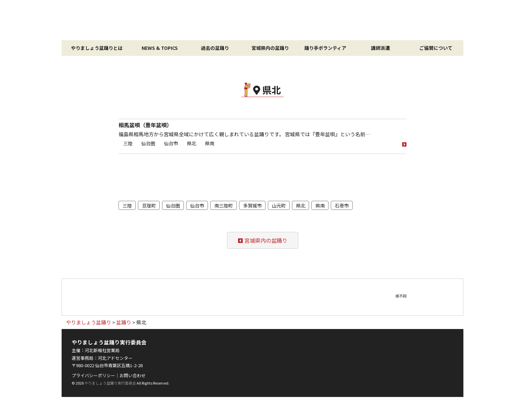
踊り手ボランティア (325, 48)
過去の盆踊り (215, 48)
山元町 (279, 205)
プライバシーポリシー (93, 375)
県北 (191, 143)
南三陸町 (223, 205)
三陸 (128, 143)
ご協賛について (435, 48)
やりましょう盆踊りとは (97, 48)
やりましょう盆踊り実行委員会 (110, 383)
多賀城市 (252, 205)
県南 (209, 143)
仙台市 (171, 143)
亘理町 (149, 205)
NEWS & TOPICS (160, 48)
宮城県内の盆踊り (270, 48)
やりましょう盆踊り (262, 20)
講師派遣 (380, 48)
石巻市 (342, 205)
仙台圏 (148, 143)
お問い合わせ (133, 375)
